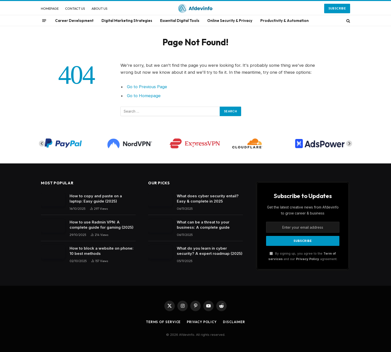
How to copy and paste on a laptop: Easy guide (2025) (96, 199)
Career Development (74, 20)
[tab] (193, 145)
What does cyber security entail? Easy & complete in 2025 (208, 199)
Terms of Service (163, 322)
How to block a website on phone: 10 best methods (101, 251)
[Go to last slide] (42, 143)
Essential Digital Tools (179, 20)
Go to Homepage (144, 95)
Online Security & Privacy (229, 20)
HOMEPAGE (50, 8)
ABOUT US (99, 8)
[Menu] (44, 20)
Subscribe (337, 8)
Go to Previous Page (147, 86)
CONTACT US (75, 8)
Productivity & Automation (284, 20)
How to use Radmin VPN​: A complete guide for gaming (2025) (101, 225)
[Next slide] (349, 143)
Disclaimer (234, 322)
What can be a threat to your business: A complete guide (203, 225)
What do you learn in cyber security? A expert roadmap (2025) (209, 251)
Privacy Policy (307, 259)
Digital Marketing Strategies (126, 20)
